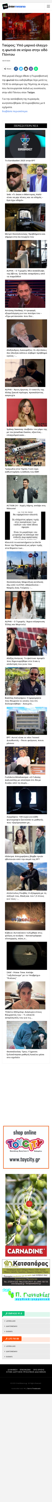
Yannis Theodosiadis (34, 1496)
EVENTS (9, 1439)
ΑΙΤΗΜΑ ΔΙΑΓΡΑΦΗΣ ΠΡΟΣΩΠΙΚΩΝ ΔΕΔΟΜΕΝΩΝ (26, 1480)
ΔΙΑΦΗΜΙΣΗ (12, 1478)
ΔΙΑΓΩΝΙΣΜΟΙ (11, 1434)
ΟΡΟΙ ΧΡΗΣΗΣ (38, 1478)
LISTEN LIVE (10, 1429)
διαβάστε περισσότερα (14, 164)
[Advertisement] (26, 98)
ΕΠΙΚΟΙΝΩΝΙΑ (25, 1478)
